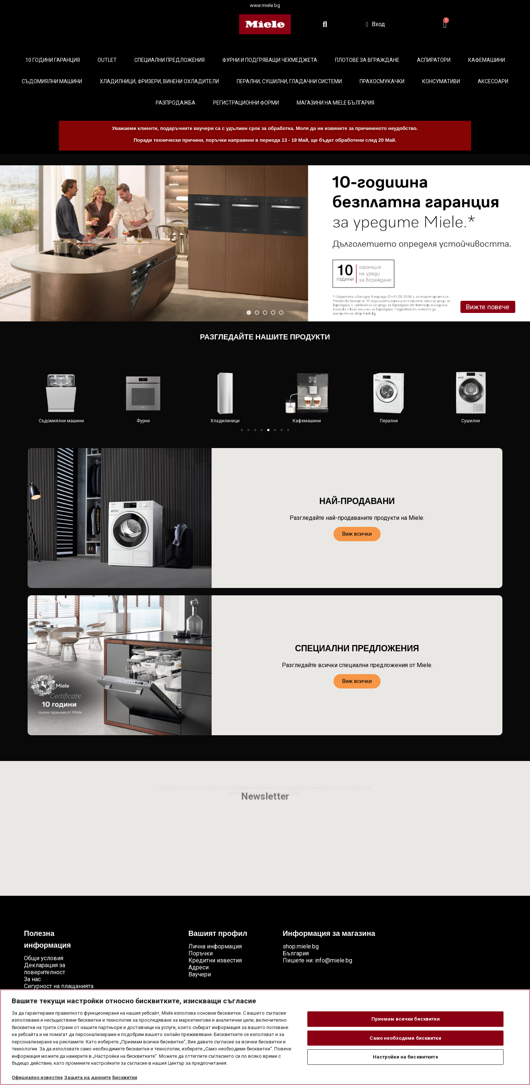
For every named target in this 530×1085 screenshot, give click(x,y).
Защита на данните (87, 1077)
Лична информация (215, 946)
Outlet (107, 60)
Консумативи (441, 81)
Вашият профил (217, 934)
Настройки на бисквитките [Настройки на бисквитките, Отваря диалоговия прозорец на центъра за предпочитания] (405, 1057)
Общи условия (43, 958)
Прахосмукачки (382, 81)
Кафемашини (486, 60)
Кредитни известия (215, 960)
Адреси (198, 967)
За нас (32, 979)
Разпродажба (175, 103)
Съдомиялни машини (52, 81)
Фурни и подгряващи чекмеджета (269, 60)
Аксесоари (493, 81)
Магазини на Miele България (335, 103)
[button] (242, 430)
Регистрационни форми (246, 103)
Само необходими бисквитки (405, 1038)
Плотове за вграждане (367, 60)
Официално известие (37, 1077)
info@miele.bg (333, 960)
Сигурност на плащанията (58, 986)
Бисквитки (124, 1077)
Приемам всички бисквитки (405, 1019)
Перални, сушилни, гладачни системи (289, 81)
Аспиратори (434, 60)
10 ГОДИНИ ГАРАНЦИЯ (52, 60)
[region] (265, 1037)
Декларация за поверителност (44, 969)
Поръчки (200, 953)
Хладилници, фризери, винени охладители (159, 81)
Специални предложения (169, 60)
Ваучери (199, 974)
